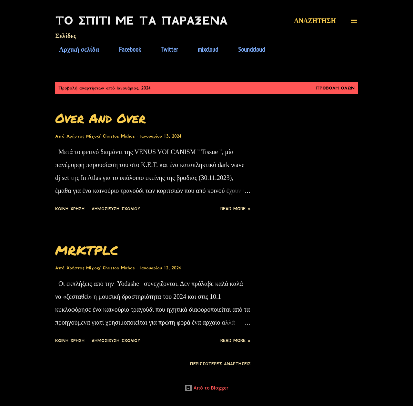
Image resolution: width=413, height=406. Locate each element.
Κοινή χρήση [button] (70, 209)
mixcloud (204, 49)
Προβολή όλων (335, 88)
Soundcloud (247, 49)
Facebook (126, 49)
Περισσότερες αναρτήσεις (220, 364)
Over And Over (100, 118)
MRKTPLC (86, 250)
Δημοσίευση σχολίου (116, 209)
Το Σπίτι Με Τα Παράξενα (141, 20)
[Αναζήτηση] (315, 20)
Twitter (165, 49)
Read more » (235, 209)
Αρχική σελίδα (75, 49)
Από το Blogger (206, 388)
